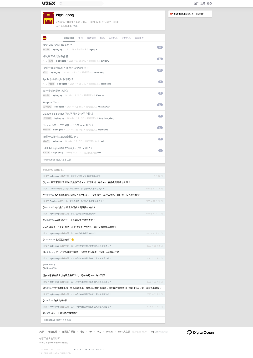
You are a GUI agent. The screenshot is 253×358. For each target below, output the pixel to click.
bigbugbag (69, 38)
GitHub (46, 153)
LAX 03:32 (89, 349)
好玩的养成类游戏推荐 (55, 56)
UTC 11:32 (67, 349)
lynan (47, 182)
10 (160, 104)
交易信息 (126, 38)
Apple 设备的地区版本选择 (58, 79)
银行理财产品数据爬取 (55, 90)
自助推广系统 (68, 331)
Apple (51, 84)
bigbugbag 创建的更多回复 (57, 320)
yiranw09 (49, 220)
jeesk (98, 153)
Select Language (159, 332)
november (50, 239)
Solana (109, 331)
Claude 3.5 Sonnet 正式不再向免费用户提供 (68, 113)
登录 (209, 3)
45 (160, 59)
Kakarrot (100, 95)
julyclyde (93, 49)
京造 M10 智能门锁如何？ (57, 44)
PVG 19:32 (79, 349)
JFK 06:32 (100, 349)
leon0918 (49, 194)
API (90, 331)
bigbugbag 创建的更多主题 (57, 159)
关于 (41, 331)
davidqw (105, 61)
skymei (100, 141)
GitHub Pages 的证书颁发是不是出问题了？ (68, 148)
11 (160, 47)
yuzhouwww (104, 107)
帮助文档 (52, 331)
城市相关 (139, 38)
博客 (82, 331)
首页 (196, 3)
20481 (75, 26)
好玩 (102, 38)
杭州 (45, 72)
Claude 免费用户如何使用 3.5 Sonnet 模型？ (68, 125)
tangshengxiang (106, 118)
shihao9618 (50, 268)
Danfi (47, 300)
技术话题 (91, 38)
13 (160, 70)
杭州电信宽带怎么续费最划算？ (61, 136)
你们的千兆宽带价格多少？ (92, 188)
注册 (202, 3)
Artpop (48, 288)
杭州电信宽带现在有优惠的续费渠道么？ (66, 67)
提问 (80, 38)
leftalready (99, 72)
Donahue (54, 188)
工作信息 (113, 38)
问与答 (46, 49)
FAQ (99, 331)
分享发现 (47, 107)
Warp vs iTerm (51, 102)
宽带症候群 (74, 188)
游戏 (51, 61)
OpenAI (46, 130)
